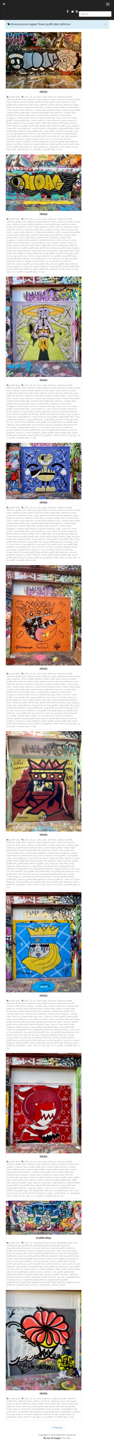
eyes (64, 1264)
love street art (53, 136)
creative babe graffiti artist (62, 850)
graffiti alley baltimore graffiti (52, 126)
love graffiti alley (69, 134)
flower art (72, 120)
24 (31, 385)
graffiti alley (15, 97)
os (47, 139)
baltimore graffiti (64, 97)
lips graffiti (18, 134)
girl (54, 1272)
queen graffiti (56, 144)
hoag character (38, 128)
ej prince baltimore (24, 1261)
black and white (69, 1251)
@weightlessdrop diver (67, 1243)
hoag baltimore (24, 128)
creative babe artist (56, 845)
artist (39, 97)
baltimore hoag (34, 99)
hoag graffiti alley (66, 128)
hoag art (75, 126)
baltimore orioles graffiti (22, 102)
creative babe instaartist (47, 115)
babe (44, 97)
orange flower (38, 139)
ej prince (72, 1259)
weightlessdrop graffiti (58, 1280)
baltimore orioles (49, 99)
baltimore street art (15, 107)
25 (31, 219)
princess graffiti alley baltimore (64, 141)
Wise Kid (65, 1438)
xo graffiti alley (48, 149)
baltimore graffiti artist (16, 99)
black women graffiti (55, 1259)
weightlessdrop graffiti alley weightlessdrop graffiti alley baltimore (36, 1282)
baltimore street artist (34, 107)
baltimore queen (71, 105)
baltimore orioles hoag (28, 105)
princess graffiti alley (40, 141)
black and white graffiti (17, 1253)
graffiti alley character (42, 1274)
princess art (57, 139)
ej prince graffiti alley (58, 1261)
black (59, 1251)
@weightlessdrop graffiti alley (20, 1245)
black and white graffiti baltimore (42, 1253)
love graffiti (56, 134)
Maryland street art (15, 139)
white (14, 149)
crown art (66, 118)
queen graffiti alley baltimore (19, 147)
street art (70, 147)
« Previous (57, 1427)
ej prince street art (53, 1264)
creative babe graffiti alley (18, 113)
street (62, 147)
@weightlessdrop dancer (44, 1243)
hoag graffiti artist (35, 131)
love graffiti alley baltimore (18, 136)
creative (48, 107)
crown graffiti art (38, 120)
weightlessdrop (73, 1277)
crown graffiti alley (21, 120)
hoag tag (68, 131)
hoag (68, 126)
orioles (34, 427)
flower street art (14, 126)
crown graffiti (59, 856)
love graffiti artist (38, 136)
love (26, 134)
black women (39, 1259)
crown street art (53, 120)
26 (31, 97)
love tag (64, 136)
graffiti (24, 126)
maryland (73, 136)
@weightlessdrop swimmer (19, 1248)
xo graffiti (37, 149)
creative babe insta (26, 115)
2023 (26, 1001)
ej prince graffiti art (35, 1264)
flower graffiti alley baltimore (64, 123)
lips (11, 134)
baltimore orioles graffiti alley (47, 102)
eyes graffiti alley (35, 1267)
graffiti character (61, 1274)
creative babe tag (46, 118)
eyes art (71, 1264)
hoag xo (66, 869)
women (62, 1285)
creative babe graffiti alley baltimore (47, 113)
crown (58, 118)
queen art (28, 144)
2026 (26, 97)
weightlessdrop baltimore (35, 1280)
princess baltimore (64, 427)
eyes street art (16, 1269)
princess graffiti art (15, 144)
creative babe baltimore (22, 110)
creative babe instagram (58, 853)
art (34, 97)
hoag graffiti (52, 128)
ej (66, 1259)
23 (31, 1001)
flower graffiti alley (43, 123)
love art (32, 134)
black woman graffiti (23, 1259)
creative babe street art (27, 118)
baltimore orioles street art (51, 105)
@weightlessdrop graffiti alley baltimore (52, 1245)
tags (8, 149)
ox (50, 139)
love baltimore (43, 134)
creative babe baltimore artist (47, 110)
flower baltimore (14, 123)
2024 (26, 385)
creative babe (59, 107)
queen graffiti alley (71, 144)
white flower (22, 149)
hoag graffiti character (53, 131)
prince (27, 1277)
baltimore (52, 97)
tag (76, 147)
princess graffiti (23, 141)
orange (28, 139)
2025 (26, 219)
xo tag (59, 149)
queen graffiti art (40, 147)
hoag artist (11, 128)
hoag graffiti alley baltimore (47, 1185)
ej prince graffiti (41, 1261)
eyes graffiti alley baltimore (56, 1267)
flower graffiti (28, 123)
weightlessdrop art (15, 1280)
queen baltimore (41, 144)
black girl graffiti (66, 1256)
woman (54, 1285)
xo (30, 149)
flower (64, 120)
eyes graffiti (21, 1267)
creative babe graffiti (71, 110)
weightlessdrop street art (27, 1285)
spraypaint (53, 147)
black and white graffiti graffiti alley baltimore (38, 1256)
